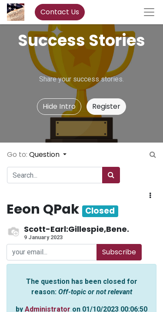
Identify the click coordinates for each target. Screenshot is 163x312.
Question (45, 154)
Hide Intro (59, 106)
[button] (150, 196)
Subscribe (119, 252)
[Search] (111, 175)
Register (106, 106)
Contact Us (59, 12)
